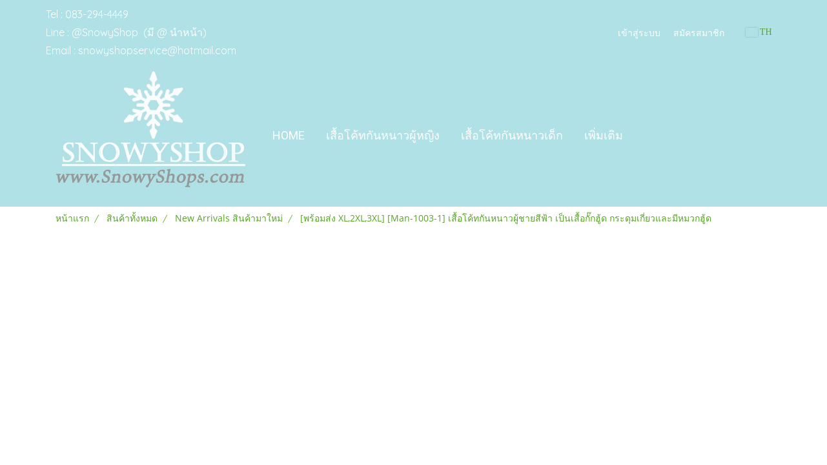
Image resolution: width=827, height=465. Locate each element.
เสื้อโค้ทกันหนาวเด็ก (512, 135)
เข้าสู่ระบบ (639, 32)
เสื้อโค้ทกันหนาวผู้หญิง (383, 135)
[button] (645, 135)
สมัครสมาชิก (698, 32)
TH (759, 32)
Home (288, 135)
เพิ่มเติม (603, 135)
